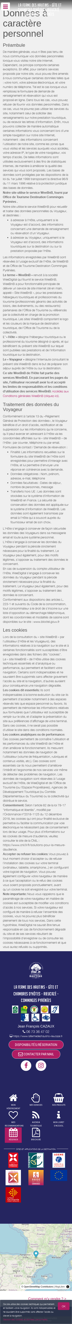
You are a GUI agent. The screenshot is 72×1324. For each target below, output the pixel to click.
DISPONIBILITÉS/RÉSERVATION (36, 1045)
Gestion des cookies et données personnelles (25, 1319)
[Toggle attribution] (67, 1286)
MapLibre (60, 1286)
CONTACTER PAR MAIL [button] (36, 1054)
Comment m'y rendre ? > (47, 1299)
